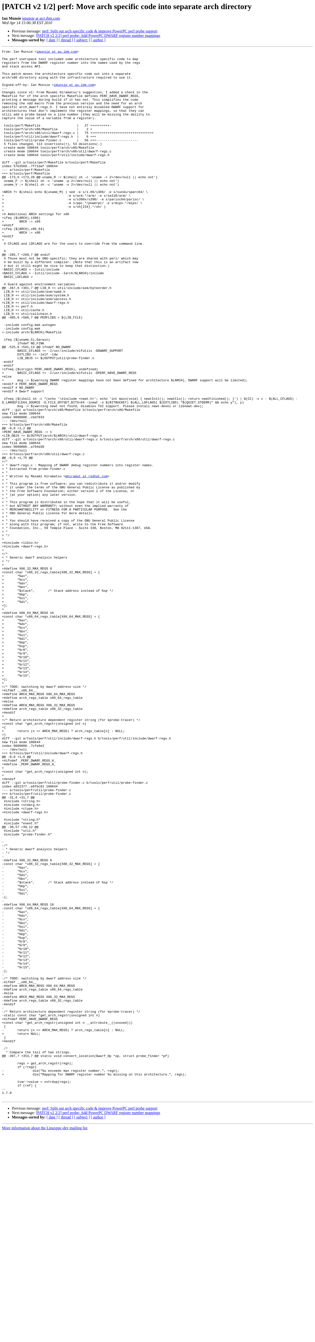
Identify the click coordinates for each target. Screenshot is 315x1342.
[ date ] (52, 40)
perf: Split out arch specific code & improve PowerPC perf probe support (100, 31)
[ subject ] (82, 40)
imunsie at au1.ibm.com (41, 18)
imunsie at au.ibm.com (56, 52)
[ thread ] (66, 40)
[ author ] (98, 40)
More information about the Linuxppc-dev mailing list (44, 1338)
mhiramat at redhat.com (86, 561)
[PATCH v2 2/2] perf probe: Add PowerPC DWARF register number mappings (98, 35)
